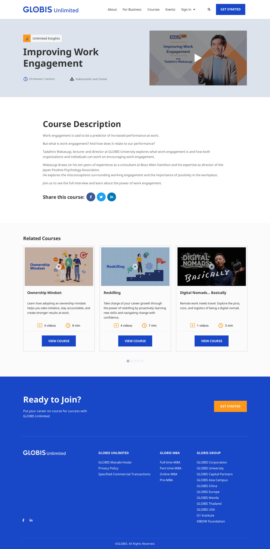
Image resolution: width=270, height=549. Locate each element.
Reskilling (112, 292)
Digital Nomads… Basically (203, 292)
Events (170, 9)
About (112, 9)
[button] (209, 9)
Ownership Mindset (44, 292)
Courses (153, 9)
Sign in (188, 9)
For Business (132, 9)
